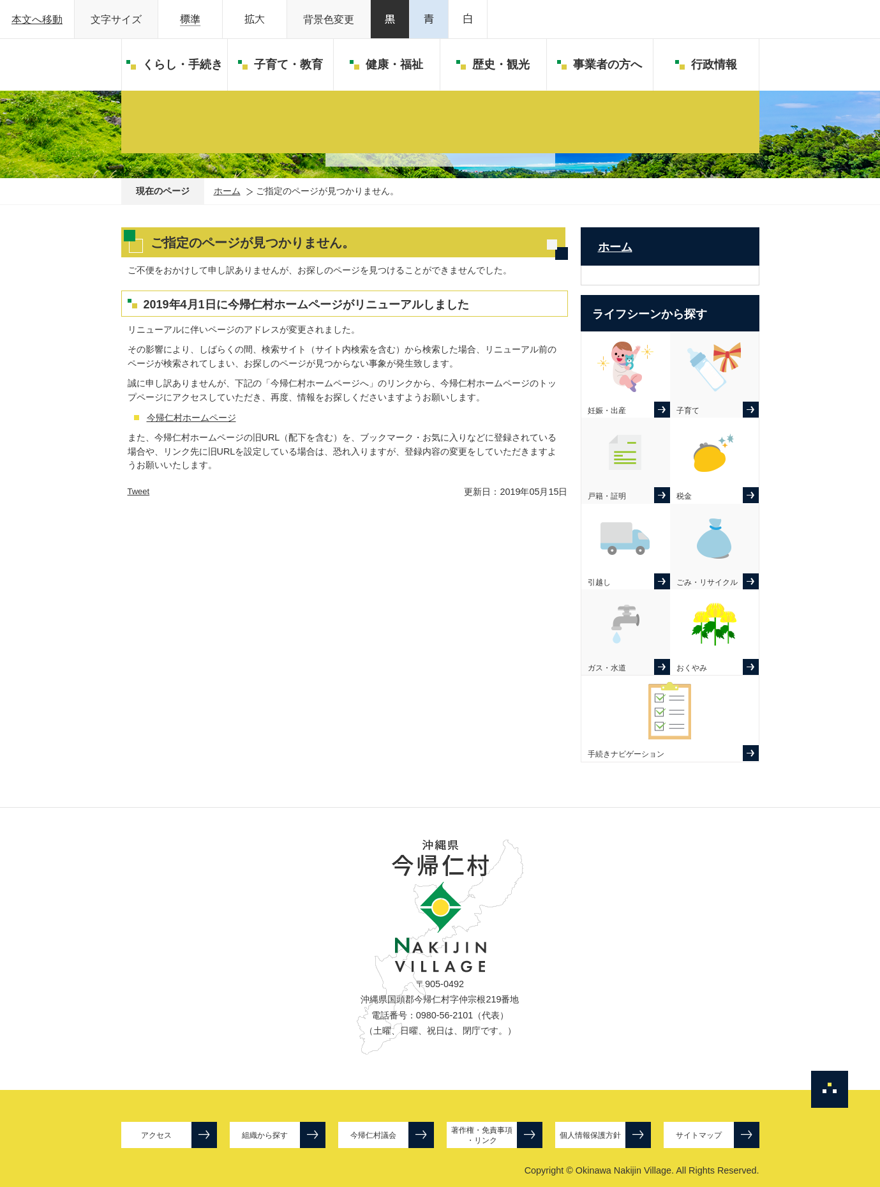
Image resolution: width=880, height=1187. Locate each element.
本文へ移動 (37, 19)
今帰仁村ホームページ (191, 417)
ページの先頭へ (829, 1089)
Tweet (139, 491)
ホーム (227, 191)
